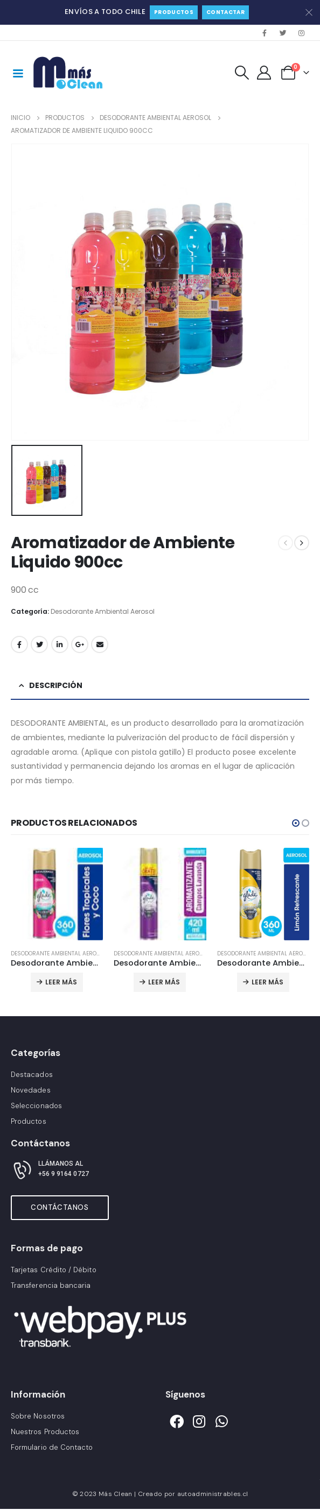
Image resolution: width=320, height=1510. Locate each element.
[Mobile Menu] (18, 73)
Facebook (19, 644)
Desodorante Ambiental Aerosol (103, 611)
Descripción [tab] (55, 685)
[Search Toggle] (241, 73)
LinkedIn (59, 644)
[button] (296, 823)
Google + (79, 644)
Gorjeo (39, 644)
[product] (57, 894)
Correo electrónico (99, 644)
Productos (173, 12)
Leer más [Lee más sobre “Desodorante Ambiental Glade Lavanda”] (164, 982)
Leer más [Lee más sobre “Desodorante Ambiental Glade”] (61, 982)
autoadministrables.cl (212, 1494)
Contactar (225, 12)
